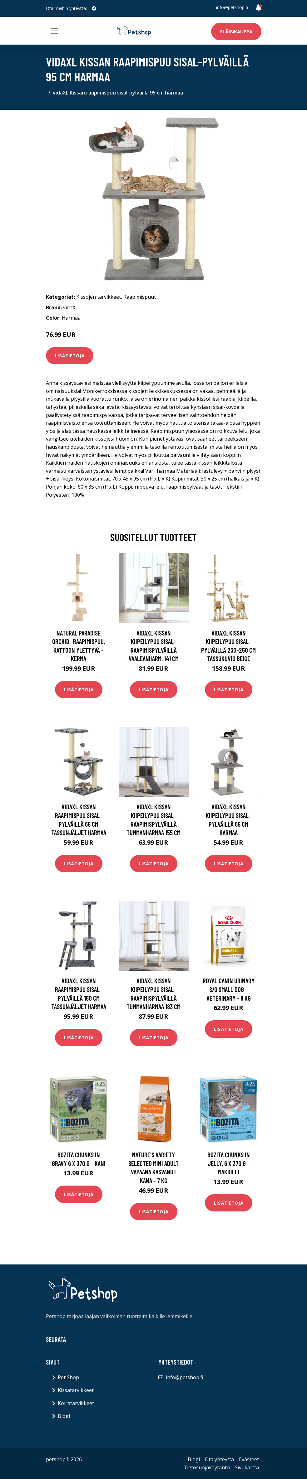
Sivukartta (247, 1467)
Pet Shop (68, 1377)
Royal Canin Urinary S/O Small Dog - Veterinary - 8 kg (229, 989)
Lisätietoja (69, 355)
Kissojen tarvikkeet (98, 296)
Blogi (64, 1416)
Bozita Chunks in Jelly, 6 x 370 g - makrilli (228, 1163)
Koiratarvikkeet (76, 1403)
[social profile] (94, 8)
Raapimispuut (139, 296)
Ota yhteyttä (219, 1459)
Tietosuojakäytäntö (207, 1467)
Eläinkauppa (236, 31)
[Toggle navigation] (54, 31)
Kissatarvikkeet (76, 1390)
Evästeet (249, 1459)
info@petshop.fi (232, 7)
